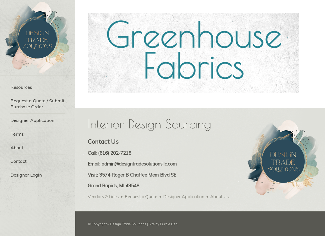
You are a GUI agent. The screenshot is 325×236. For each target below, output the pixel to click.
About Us (219, 196)
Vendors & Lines (103, 196)
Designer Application (183, 196)
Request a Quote (141, 196)
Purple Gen (169, 224)
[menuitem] (37, 87)
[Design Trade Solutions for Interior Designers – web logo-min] (37, 37)
